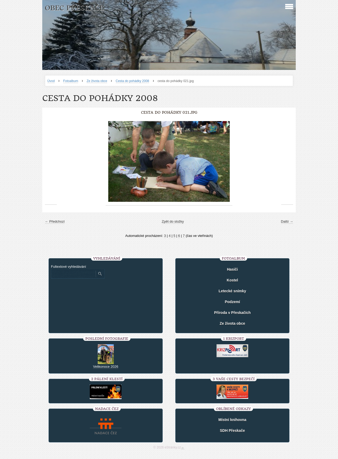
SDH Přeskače (232, 430)
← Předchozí (55, 221)
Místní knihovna (232, 420)
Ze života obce (97, 81)
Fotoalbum (70, 81)
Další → (287, 221)
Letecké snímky (232, 291)
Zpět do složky (173, 221)
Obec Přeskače (74, 8)
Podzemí (232, 302)
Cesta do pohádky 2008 (132, 81)
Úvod (51, 81)
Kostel (232, 280)
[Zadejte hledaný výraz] (73, 274)
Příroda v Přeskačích (232, 312)
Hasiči (232, 269)
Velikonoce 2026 (105, 367)
